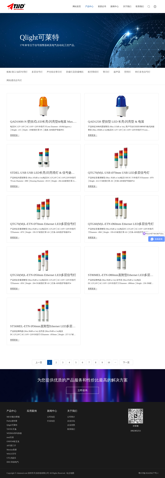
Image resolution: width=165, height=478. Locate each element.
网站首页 (77, 6)
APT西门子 (11, 446)
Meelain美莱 (12, 450)
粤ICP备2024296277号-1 (148, 473)
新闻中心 (114, 6)
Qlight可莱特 (12, 425)
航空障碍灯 (93, 72)
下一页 (126, 362)
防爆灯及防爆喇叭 (75, 72)
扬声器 (117, 72)
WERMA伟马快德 (14, 433)
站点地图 (70, 473)
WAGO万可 (11, 454)
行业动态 (51, 421)
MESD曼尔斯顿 (13, 417)
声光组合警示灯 (54, 72)
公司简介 (71, 417)
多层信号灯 (37, 72)
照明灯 (127, 72)
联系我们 (140, 6)
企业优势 (71, 425)
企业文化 (71, 421)
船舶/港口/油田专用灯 (17, 72)
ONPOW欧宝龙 (13, 441)
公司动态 (51, 417)
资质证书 (102, 6)
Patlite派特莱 (12, 421)
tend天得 (10, 437)
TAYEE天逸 (11, 429)
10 (109, 362)
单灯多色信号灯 (142, 72)
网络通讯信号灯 (14, 80)
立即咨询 (82, 390)
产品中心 (89, 6)
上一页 (38, 362)
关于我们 (127, 6)
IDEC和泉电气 (13, 462)
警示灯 (106, 72)
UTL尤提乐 (11, 458)
